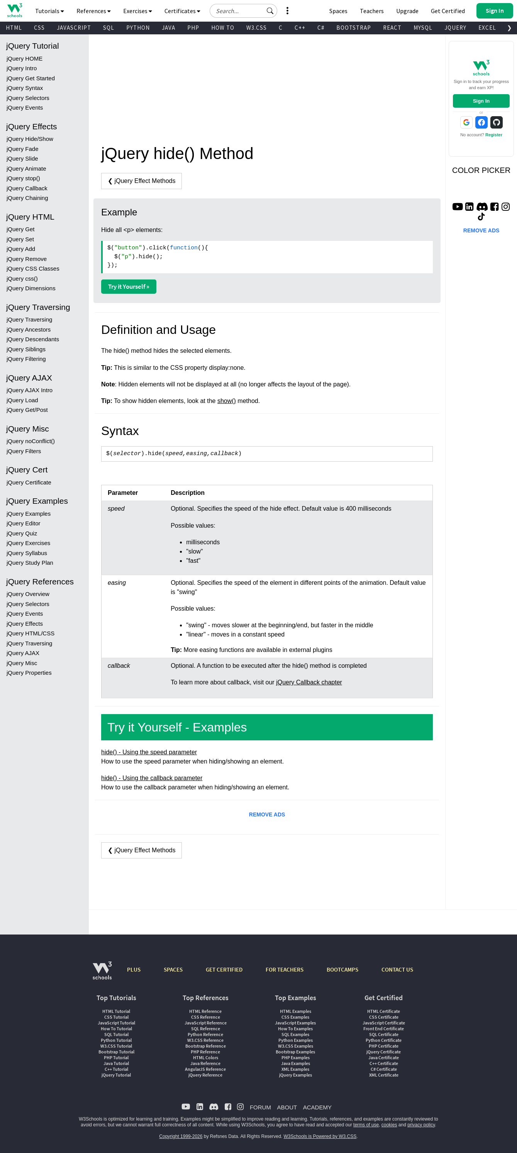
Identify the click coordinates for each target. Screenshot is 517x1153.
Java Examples (295, 1063)
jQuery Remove (27, 259)
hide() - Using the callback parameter (151, 778)
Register (493, 134)
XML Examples (295, 1069)
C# (320, 27)
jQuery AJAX (23, 653)
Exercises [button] (137, 11)
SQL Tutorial (116, 1034)
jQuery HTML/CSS (30, 633)
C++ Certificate (384, 1063)
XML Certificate (383, 1075)
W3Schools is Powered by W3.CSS (320, 1136)
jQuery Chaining (27, 198)
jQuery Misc (22, 663)
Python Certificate (384, 1040)
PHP (193, 27)
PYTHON (138, 27)
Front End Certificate (383, 1028)
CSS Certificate (383, 1017)
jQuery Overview (28, 594)
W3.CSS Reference (205, 1040)
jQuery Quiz (22, 533)
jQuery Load (22, 400)
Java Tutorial (116, 1063)
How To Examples (295, 1028)
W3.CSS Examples (295, 1046)
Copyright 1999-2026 (180, 1136)
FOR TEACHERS (284, 969)
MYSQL (423, 27)
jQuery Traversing (29, 319)
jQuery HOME (24, 58)
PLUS (134, 969)
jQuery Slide (22, 158)
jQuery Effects (25, 623)
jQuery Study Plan (30, 562)
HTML (14, 27)
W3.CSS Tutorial (116, 1046)
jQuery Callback (27, 188)
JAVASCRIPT (74, 27)
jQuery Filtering (26, 359)
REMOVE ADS (267, 814)
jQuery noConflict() (31, 441)
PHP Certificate (383, 1046)
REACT (392, 27)
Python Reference (205, 1034)
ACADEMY (317, 1107)
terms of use (366, 1125)
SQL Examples (295, 1034)
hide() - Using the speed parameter (149, 752)
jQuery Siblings (26, 349)
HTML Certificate (383, 1011)
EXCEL (487, 27)
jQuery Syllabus (27, 553)
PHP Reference (205, 1052)
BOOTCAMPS (342, 969)
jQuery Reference (205, 1075)
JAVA (168, 27)
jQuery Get (21, 229)
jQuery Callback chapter (309, 682)
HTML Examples (295, 1011)
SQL (108, 27)
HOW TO (222, 27)
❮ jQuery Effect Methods (141, 181)
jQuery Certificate (29, 482)
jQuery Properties (29, 672)
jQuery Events (25, 107)
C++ (300, 27)
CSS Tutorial (116, 1017)
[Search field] (243, 11)
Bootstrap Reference (205, 1046)
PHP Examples (295, 1057)
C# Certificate (384, 1069)
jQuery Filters (24, 451)
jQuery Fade (23, 149)
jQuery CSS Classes (33, 268)
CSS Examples (295, 1017)
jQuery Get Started (31, 78)
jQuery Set (20, 239)
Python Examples (295, 1040)
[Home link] (14, 10)
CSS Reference (205, 1017)
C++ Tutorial (116, 1069)
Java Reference (205, 1063)
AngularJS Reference (205, 1069)
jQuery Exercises (28, 543)
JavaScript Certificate (384, 1023)
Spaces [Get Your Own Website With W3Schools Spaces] (338, 11)
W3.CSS (256, 27)
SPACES (173, 969)
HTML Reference (205, 1011)
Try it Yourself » (128, 286)
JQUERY (455, 27)
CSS (39, 27)
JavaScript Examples (295, 1023)
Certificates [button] (182, 11)
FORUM (260, 1107)
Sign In (481, 101)
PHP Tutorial (116, 1057)
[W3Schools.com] (102, 974)
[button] (270, 10)
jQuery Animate (26, 168)
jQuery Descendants (33, 339)
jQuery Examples (29, 513)
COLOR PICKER (481, 170)
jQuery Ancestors (29, 329)
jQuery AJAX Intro (30, 390)
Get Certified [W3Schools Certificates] (448, 11)
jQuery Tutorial (116, 1075)
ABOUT (287, 1107)
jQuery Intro (22, 68)
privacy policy (421, 1125)
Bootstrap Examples (295, 1052)
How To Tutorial (116, 1028)
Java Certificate (383, 1057)
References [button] (93, 11)
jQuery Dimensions (31, 288)
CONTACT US (397, 969)
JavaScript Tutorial (116, 1023)
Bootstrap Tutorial (116, 1052)
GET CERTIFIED (224, 969)
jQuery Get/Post (27, 409)
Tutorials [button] (49, 11)
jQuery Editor (24, 523)
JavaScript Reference (206, 1023)
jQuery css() (22, 278)
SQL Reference (205, 1028)
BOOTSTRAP (353, 27)
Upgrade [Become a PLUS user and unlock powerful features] (407, 11)
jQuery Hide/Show (30, 138)
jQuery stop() (23, 178)
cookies (389, 1125)
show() (226, 401)
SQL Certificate (383, 1034)
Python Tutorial (116, 1040)
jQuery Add (21, 248)
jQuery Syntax (25, 88)
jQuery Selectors (28, 98)
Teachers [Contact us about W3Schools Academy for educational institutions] (372, 11)
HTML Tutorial (116, 1011)
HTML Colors (205, 1057)
